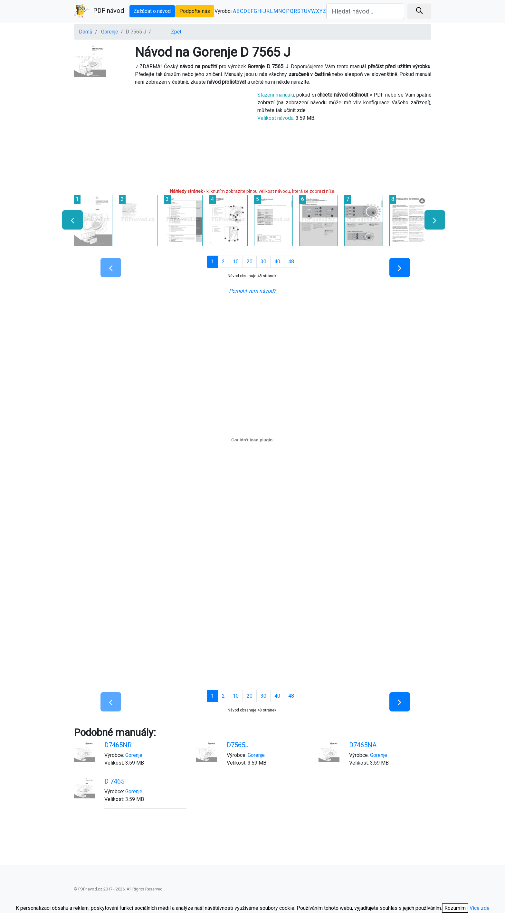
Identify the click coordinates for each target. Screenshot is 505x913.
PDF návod (99, 11)
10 (236, 262)
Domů (85, 32)
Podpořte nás (194, 11)
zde (301, 110)
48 (291, 262)
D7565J (238, 745)
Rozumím (455, 908)
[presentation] (69, 220)
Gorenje (109, 32)
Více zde (480, 908)
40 (277, 262)
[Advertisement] (161, 136)
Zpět (176, 32)
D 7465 (114, 781)
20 (249, 262)
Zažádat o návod (152, 11)
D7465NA (362, 745)
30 (263, 262)
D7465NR (118, 745)
